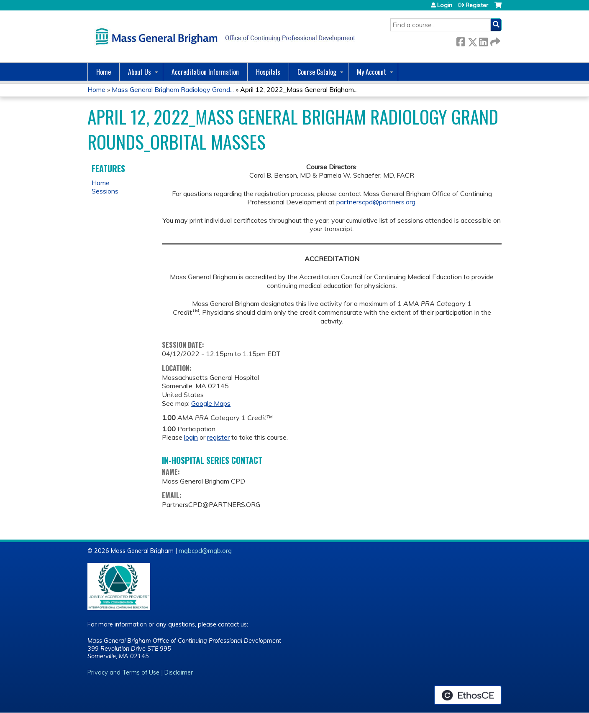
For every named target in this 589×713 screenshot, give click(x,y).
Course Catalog (316, 72)
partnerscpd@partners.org (375, 202)
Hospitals (268, 72)
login (191, 437)
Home (103, 72)
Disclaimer (178, 672)
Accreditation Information (205, 72)
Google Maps (210, 403)
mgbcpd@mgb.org (205, 551)
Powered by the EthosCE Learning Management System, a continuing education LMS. (468, 695)
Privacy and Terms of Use (123, 672)
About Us (139, 72)
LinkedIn (483, 40)
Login (444, 5)
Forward (494, 40)
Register (477, 5)
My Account (371, 72)
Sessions (105, 191)
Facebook (460, 40)
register (218, 437)
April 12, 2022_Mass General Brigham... (299, 89)
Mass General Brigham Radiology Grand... (173, 89)
